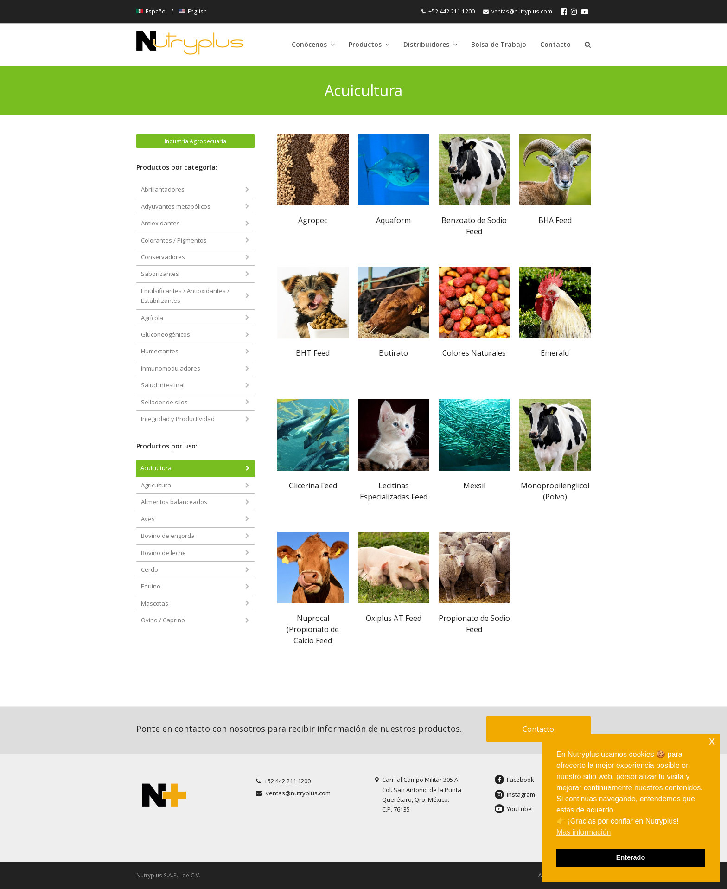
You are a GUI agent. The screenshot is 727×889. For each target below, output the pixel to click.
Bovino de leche (163, 553)
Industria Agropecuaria (195, 141)
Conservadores (163, 257)
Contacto (538, 729)
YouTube (513, 809)
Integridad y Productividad (178, 419)
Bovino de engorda (168, 535)
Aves (148, 519)
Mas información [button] (583, 832)
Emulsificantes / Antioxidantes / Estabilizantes (185, 296)
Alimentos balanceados (174, 502)
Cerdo (149, 569)
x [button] (712, 740)
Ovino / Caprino (163, 620)
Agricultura (156, 485)
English (193, 11)
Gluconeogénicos (165, 334)
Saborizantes (160, 273)
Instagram (515, 794)
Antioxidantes (160, 223)
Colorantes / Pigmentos (174, 240)
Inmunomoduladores (170, 368)
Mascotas (154, 603)
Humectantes (160, 351)
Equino (150, 586)
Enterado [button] (630, 857)
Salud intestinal (163, 385)
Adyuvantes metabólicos (175, 206)
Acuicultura (156, 468)
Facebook (514, 779)
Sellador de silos (164, 402)
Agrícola (152, 317)
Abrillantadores (163, 189)
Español (152, 11)
